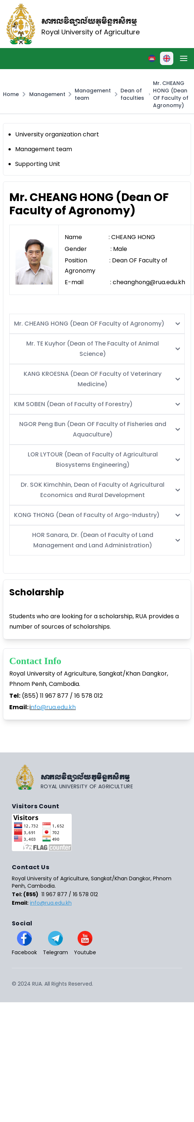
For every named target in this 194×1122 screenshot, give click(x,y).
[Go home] (97, 777)
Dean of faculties (132, 94)
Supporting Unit (37, 164)
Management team (93, 94)
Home (11, 94)
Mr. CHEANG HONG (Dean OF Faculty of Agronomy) (170, 94)
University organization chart (57, 134)
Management (47, 94)
